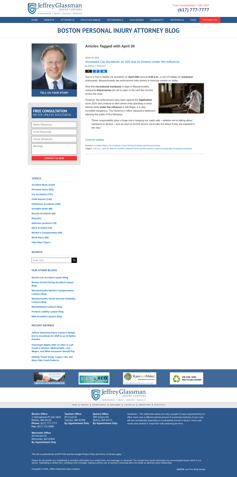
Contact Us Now (54, 158)
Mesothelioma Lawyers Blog (47, 306)
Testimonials (115, 20)
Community (157, 20)
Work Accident (42, 227)
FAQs (193, 20)
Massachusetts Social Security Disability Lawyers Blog (53, 300)
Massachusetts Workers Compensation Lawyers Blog (53, 292)
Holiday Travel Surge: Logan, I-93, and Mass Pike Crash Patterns (52, 358)
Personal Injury (153, 145)
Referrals (177, 20)
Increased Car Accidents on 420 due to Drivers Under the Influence (132, 61)
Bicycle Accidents (44, 213)
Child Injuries (42, 199)
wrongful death (42, 208)
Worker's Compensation (47, 232)
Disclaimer (115, 405)
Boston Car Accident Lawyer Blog (50, 277)
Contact (210, 20)
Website (49, 20)
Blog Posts (159, 405)
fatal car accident (117, 148)
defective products (44, 223)
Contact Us (129, 405)
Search (74, 260)
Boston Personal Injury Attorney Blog (55, 8)
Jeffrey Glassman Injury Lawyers (64, 469)
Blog (36, 218)
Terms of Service (107, 454)
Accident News (100, 145)
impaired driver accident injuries (139, 148)
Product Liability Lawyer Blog (47, 311)
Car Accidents (115, 145)
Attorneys (67, 20)
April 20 (105, 148)
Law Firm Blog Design (191, 469)
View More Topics (41, 242)
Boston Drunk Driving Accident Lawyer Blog (53, 284)
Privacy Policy (99, 405)
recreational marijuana (182, 148)
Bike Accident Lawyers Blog (47, 316)
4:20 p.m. (97, 148)
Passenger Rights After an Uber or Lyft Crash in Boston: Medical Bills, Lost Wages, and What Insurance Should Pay (53, 348)
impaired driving (161, 148)
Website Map (144, 405)
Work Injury (40, 237)
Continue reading (94, 139)
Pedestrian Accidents (46, 204)
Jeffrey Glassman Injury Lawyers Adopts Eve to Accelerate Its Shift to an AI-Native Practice (54, 335)
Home (34, 20)
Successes (137, 20)
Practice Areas (90, 20)
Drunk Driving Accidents (132, 145)
